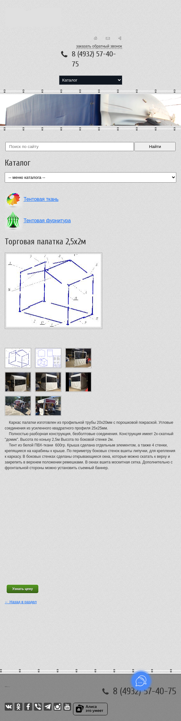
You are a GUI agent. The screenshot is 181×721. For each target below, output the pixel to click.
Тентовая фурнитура (47, 220)
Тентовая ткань (41, 199)
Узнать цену (22, 589)
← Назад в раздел (21, 602)
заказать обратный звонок (99, 46)
